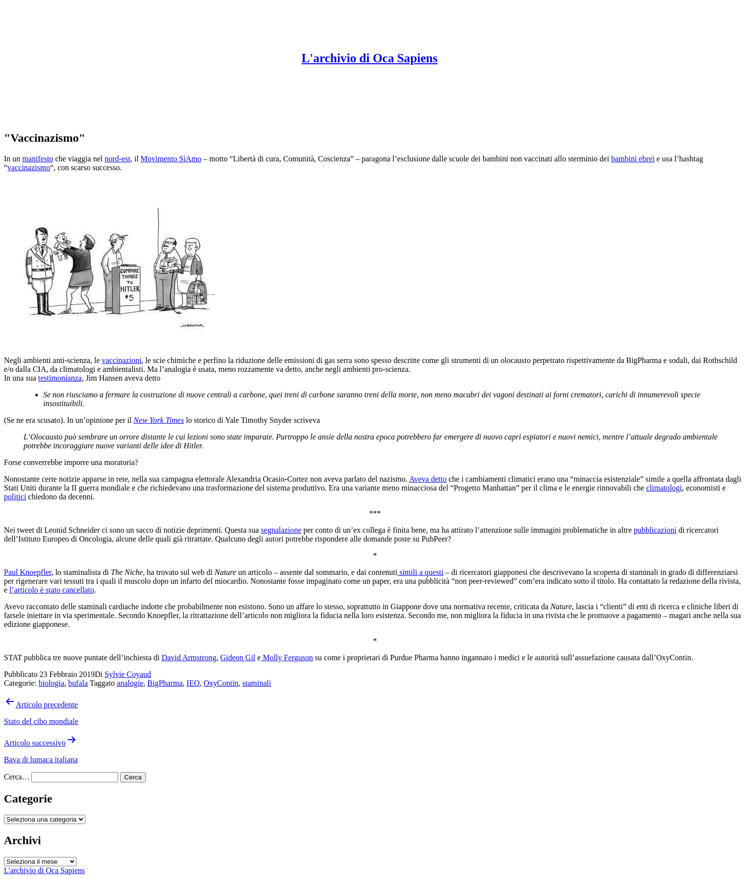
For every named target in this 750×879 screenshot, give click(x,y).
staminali (256, 683)
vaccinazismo (28, 167)
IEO (193, 683)
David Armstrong (188, 657)
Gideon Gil (238, 657)
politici (15, 496)
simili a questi (420, 572)
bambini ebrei (632, 159)
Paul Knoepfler (28, 572)
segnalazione (281, 530)
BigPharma (164, 683)
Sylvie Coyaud (127, 674)
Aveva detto (428, 479)
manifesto (37, 159)
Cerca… (16, 777)
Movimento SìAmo (171, 159)
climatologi (664, 488)
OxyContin (221, 683)
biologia (51, 683)
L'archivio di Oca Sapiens (370, 58)
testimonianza (60, 378)
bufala (78, 683)
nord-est (117, 159)
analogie (130, 683)
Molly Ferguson (287, 657)
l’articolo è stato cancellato (51, 590)
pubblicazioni (655, 530)
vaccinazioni (121, 360)
